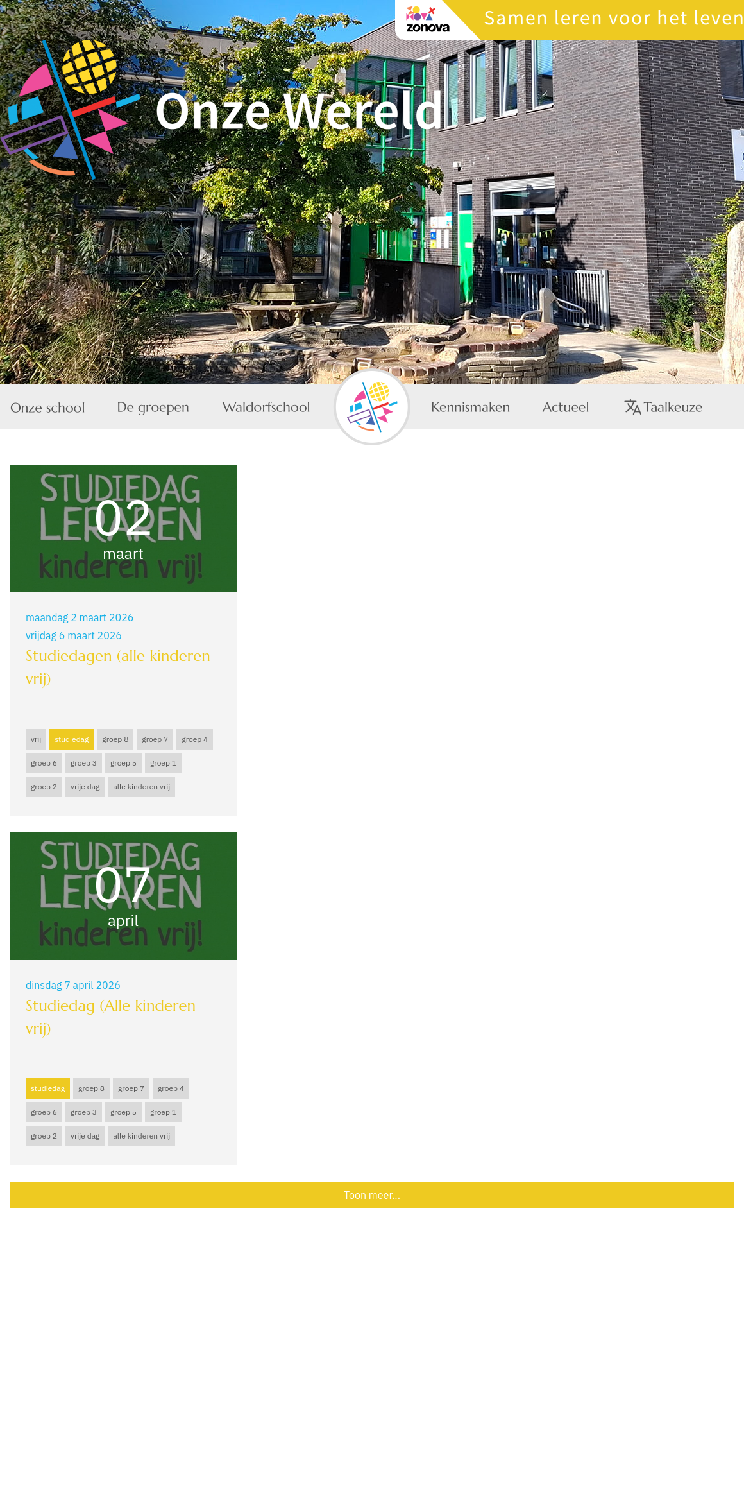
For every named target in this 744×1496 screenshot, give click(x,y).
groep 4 (195, 739)
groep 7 (155, 739)
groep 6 (44, 763)
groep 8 (115, 739)
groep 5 (123, 763)
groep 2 (44, 786)
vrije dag (85, 786)
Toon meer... (372, 1195)
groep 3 (84, 763)
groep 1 (163, 763)
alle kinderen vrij (141, 786)
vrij (36, 739)
